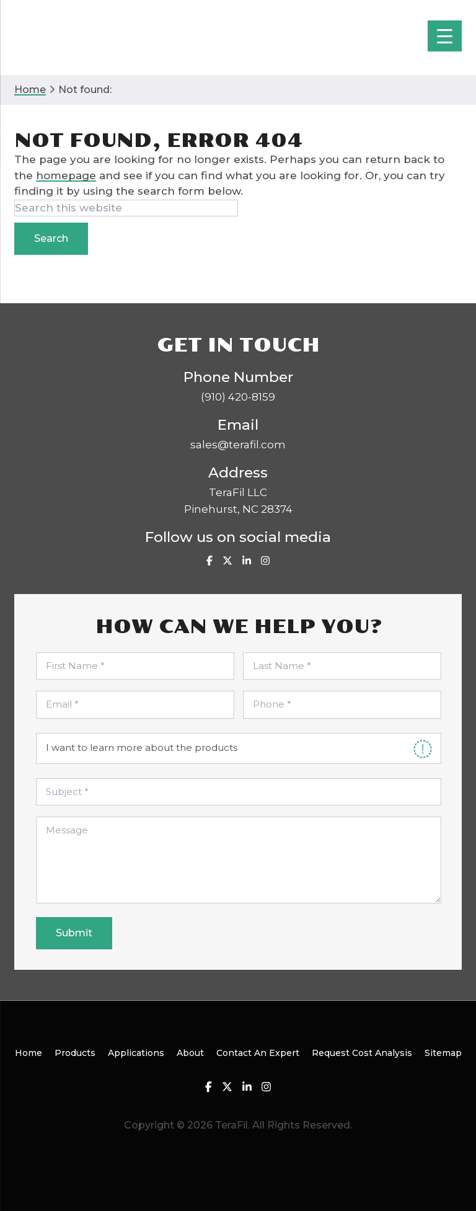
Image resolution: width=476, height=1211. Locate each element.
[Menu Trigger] (445, 35)
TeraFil (62, 37)
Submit (74, 933)
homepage (66, 175)
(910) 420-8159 (238, 397)
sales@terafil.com (238, 444)
